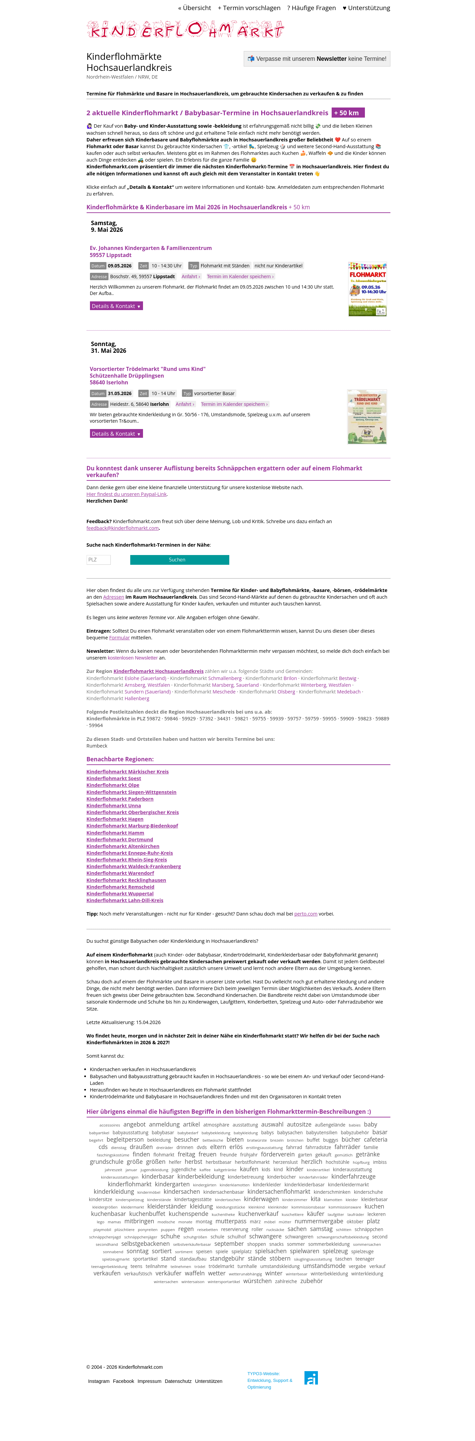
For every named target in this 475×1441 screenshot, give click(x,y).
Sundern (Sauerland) (129, 691)
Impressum (149, 1381)
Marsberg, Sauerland (216, 685)
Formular (119, 637)
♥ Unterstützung (366, 7)
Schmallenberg (206, 678)
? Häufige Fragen (311, 7)
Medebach (330, 691)
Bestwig (329, 678)
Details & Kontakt (113, 306)
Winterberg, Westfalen (307, 685)
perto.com (306, 913)
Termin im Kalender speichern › (240, 276)
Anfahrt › (191, 276)
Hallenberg (118, 698)
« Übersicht (194, 7)
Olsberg (267, 691)
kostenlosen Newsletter (133, 658)
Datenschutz (178, 1381)
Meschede (205, 691)
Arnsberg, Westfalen (128, 685)
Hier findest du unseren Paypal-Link (127, 494)
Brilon (271, 678)
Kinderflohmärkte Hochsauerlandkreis (129, 62)
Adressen (114, 597)
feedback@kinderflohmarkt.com (123, 528)
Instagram (99, 1381)
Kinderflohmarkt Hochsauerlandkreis (158, 671)
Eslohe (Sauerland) (127, 678)
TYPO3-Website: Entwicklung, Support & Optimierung (269, 1380)
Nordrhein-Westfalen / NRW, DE (122, 77)
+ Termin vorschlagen (249, 7)
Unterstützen (209, 1381)
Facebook (123, 1381)
